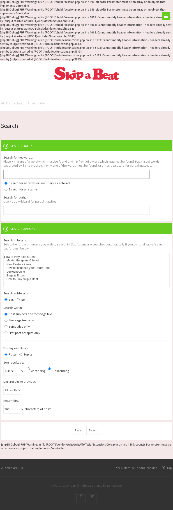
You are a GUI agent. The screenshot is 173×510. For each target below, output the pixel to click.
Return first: (11, 401)
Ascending (36, 371)
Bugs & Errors (86, 276)
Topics (25, 354)
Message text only (19, 320)
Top (169, 467)
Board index (36, 103)
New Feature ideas (86, 264)
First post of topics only (22, 333)
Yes (9, 300)
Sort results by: (13, 362)
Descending (58, 371)
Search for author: (15, 197)
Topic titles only (17, 327)
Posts (10, 354)
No (21, 300)
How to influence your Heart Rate (86, 268)
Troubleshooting (86, 272)
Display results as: (15, 348)
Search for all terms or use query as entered (37, 183)
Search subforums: (16, 293)
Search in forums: (15, 240)
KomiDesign (115, 486)
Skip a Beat (14, 103)
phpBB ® (73, 486)
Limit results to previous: (20, 382)
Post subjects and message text (28, 314)
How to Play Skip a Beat (86, 257)
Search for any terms (21, 189)
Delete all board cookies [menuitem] (139, 467)
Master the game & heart (86, 261)
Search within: (13, 308)
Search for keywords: (18, 157)
